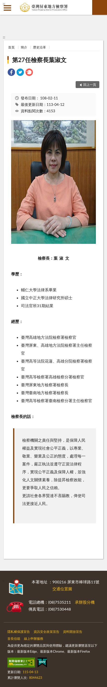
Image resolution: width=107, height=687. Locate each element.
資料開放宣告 (72, 632)
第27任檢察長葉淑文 (39, 59)
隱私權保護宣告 (18, 632)
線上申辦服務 (33, 639)
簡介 (24, 47)
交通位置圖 (62, 588)
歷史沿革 (39, 47)
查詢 (99, 7)
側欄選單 (7, 8)
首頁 (11, 47)
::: (4, 4)
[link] (11, 73)
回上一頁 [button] (89, 85)
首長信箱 (13, 639)
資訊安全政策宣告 (46, 632)
